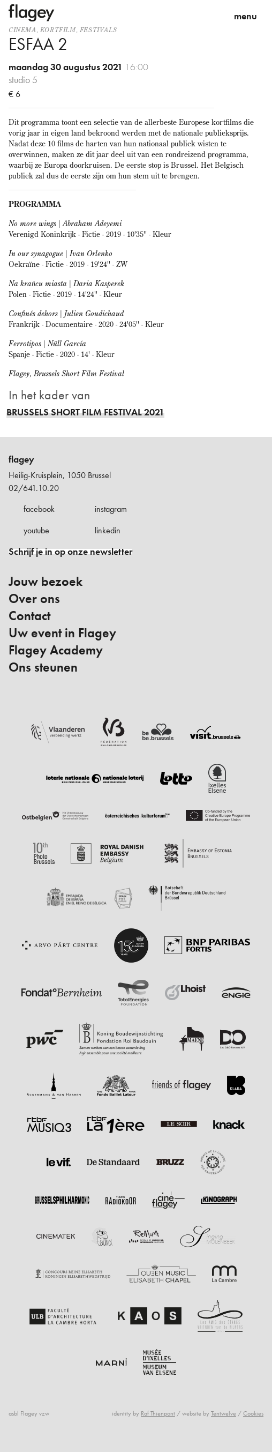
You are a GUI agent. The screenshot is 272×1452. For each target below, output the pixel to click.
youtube (36, 530)
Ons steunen (43, 667)
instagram (111, 509)
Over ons (34, 598)
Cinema (22, 30)
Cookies (253, 1413)
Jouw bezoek (45, 581)
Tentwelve (223, 1413)
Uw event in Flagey (62, 633)
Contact (29, 615)
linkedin (107, 530)
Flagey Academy (56, 650)
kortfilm (58, 30)
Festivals (98, 30)
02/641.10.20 (34, 488)
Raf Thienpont (158, 1413)
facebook (39, 509)
